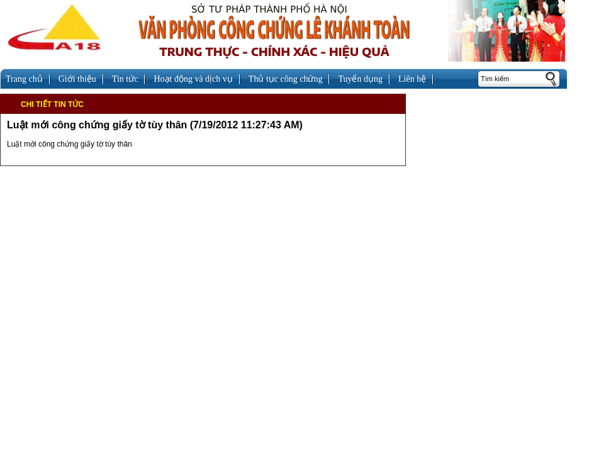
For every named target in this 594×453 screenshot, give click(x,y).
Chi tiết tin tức (52, 104)
